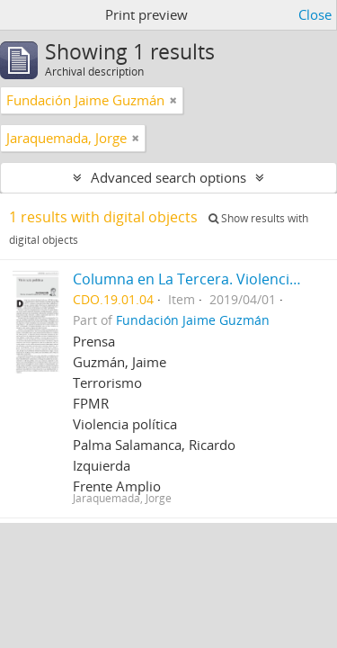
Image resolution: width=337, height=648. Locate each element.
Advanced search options (168, 177)
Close (315, 14)
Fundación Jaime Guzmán (193, 320)
